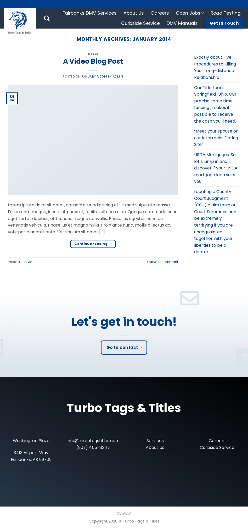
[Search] (46, 18)
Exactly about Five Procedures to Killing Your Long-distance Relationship (215, 67)
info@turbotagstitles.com (93, 441)
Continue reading (93, 243)
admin (118, 76)
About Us (133, 13)
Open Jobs (190, 13)
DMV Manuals (182, 23)
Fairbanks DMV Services (90, 13)
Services (155, 441)
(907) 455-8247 (93, 447)
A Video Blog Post (93, 61)
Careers (160, 13)
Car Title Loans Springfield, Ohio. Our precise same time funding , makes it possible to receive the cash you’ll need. (215, 104)
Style (93, 54)
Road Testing (226, 13)
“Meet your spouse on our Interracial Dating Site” (216, 137)
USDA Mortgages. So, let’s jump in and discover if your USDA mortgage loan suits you (216, 168)
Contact (124, 513)
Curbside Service (140, 23)
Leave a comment (162, 262)
